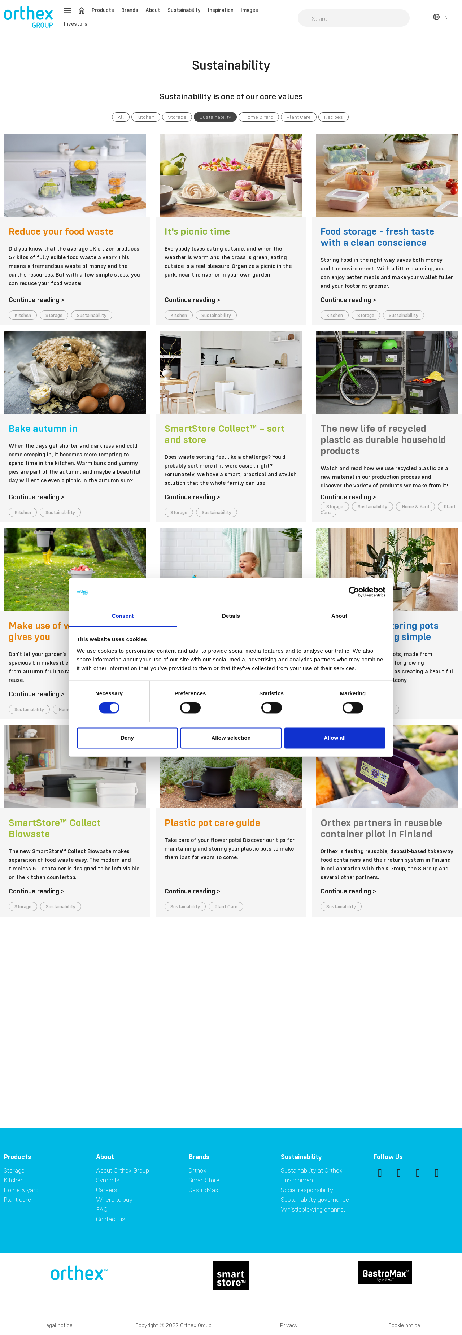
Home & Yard (258, 117)
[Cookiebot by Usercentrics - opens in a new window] (353, 592)
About (152, 9)
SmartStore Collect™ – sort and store (225, 433)
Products (103, 9)
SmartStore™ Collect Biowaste (55, 828)
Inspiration (221, 9)
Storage (177, 117)
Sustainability (184, 9)
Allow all (335, 738)
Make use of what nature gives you (63, 631)
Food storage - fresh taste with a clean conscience (377, 236)
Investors (75, 23)
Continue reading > (37, 300)
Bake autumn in (43, 428)
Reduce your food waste (61, 231)
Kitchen (145, 117)
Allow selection (230, 738)
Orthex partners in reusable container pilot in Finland (381, 828)
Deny (127, 738)
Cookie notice (404, 1325)
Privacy (289, 1325)
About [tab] (339, 616)
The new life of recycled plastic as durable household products (383, 439)
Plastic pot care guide (212, 822)
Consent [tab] (123, 616)
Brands (129, 9)
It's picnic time (197, 231)
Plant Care (299, 117)
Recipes (333, 117)
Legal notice (58, 1325)
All (121, 117)
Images (249, 9)
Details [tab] (231, 616)
